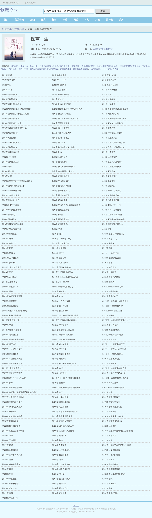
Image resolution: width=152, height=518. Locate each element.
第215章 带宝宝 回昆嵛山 (62, 416)
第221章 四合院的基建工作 (63, 426)
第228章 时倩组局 (109, 435)
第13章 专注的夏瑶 (10, 94)
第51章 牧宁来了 (108, 152)
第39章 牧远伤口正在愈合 (112, 133)
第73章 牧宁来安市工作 (11, 191)
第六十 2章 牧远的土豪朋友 (63, 171)
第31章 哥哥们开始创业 (11, 123)
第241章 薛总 (7, 459)
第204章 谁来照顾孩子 (111, 397)
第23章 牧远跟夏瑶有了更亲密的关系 (67, 109)
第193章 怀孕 (7, 383)
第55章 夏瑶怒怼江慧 (10, 162)
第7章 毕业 (6, 85)
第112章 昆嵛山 (8, 253)
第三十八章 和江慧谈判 (61, 133)
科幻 (86, 19)
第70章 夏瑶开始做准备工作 (13, 186)
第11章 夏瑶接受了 (59, 90)
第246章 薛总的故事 (110, 464)
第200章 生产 (57, 392)
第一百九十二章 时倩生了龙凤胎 (115, 378)
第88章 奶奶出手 (9, 215)
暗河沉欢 (12, 69)
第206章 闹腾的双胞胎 (61, 402)
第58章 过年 (7, 166)
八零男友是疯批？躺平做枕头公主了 (54, 66)
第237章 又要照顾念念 (111, 450)
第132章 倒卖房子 (109, 282)
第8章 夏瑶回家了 (59, 85)
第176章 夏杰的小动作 (61, 354)
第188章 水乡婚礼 (59, 373)
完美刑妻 (75, 66)
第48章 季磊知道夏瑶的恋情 (113, 147)
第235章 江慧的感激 (10, 450)
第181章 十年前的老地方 (12, 363)
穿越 (65, 19)
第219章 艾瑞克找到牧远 (112, 421)
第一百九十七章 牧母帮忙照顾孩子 (66, 387)
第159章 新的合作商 (110, 325)
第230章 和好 (57, 440)
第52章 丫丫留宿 (9, 157)
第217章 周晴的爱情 (10, 421)
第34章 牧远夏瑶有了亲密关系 (14, 128)
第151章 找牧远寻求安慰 (12, 315)
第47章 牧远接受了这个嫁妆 (63, 147)
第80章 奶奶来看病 (59, 200)
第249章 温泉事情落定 (111, 469)
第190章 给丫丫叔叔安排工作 (14, 378)
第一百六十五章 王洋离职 (112, 335)
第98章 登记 (57, 229)
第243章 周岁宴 (108, 459)
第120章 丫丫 (107, 263)
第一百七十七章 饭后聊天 (112, 354)
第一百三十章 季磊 (10, 282)
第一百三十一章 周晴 (60, 282)
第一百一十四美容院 (110, 253)
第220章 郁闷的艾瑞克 (11, 426)
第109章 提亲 (7, 248)
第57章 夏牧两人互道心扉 (112, 162)
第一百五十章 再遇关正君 (112, 311)
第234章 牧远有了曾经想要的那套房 (116, 445)
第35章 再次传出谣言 (60, 128)
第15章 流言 (107, 94)
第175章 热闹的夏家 (10, 354)
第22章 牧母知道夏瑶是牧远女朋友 (16, 109)
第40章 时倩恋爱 (9, 138)
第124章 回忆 (7, 272)
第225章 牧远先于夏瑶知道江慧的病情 (117, 431)
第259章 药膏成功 (9, 488)
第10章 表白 (7, 90)
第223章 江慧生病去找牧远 (13, 431)
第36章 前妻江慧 (108, 128)
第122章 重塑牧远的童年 (62, 267)
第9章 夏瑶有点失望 (110, 85)
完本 (121, 19)
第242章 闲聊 (57, 459)
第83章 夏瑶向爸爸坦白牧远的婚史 (66, 205)
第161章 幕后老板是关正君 (63, 330)
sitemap (76, 506)
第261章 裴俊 (107, 488)
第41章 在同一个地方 (60, 138)
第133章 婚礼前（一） (11, 287)
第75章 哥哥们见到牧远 (111, 191)
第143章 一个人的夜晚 (61, 301)
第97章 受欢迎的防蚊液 (11, 229)
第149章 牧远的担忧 (60, 311)
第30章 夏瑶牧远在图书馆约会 (114, 118)
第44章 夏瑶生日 (58, 142)
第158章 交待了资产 (60, 325)
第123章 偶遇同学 (109, 267)
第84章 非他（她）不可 (111, 205)
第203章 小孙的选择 (60, 397)
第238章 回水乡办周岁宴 (12, 455)
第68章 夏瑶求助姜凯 (60, 181)
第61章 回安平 (8, 171)
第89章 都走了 (58, 215)
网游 (76, 19)
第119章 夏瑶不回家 (60, 263)
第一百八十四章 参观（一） (13, 368)
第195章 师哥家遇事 (110, 383)
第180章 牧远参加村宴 (111, 359)
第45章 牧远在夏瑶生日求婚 (113, 142)
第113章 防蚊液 (58, 253)
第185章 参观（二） (60, 368)
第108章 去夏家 (108, 243)
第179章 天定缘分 (59, 359)
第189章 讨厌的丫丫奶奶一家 (113, 373)
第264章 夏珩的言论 (110, 493)
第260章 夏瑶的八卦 (60, 488)
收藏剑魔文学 (30, 3)
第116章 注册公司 (59, 258)
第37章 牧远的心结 (10, 133)
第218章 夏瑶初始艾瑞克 (62, 421)
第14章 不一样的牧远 (60, 94)
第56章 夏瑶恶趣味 (59, 162)
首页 (6, 19)
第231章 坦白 (107, 440)
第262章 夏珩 (7, 493)
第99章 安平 (107, 229)
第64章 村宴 (7, 176)
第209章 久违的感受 (60, 407)
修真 (43, 19)
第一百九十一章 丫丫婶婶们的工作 (66, 378)
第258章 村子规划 (109, 484)
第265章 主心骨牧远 (103, 49)
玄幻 (32, 19)
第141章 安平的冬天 (110, 296)
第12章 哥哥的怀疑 (109, 90)
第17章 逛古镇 (58, 99)
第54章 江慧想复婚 (109, 157)
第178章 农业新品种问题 (12, 359)
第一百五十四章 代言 (10, 320)
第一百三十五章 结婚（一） (113, 287)
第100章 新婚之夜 (9, 234)
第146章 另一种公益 (60, 306)
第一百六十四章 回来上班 (62, 335)
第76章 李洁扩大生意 (10, 195)
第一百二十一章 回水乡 (11, 267)
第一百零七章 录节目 (60, 243)
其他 (97, 19)
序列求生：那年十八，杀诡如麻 (24, 66)
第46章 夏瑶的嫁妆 (10, 147)
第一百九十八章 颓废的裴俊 (113, 387)
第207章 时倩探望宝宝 (111, 402)
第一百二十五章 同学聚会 (62, 272)
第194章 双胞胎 (58, 383)
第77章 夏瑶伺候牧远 (60, 195)
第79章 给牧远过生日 (10, 200)
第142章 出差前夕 (9, 301)
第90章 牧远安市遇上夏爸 (112, 215)
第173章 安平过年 (59, 349)
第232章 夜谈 (7, 445)
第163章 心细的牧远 (10, 335)
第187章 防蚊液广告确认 (12, 373)
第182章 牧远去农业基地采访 (64, 363)
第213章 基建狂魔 (109, 411)
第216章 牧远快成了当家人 (113, 416)
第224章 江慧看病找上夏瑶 (63, 431)
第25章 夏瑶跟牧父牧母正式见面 (15, 114)
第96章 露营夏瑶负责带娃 (112, 224)
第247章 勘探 (7, 469)
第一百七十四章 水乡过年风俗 (114, 349)
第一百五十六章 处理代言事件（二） (117, 320)
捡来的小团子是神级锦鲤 (107, 66)
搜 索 (103, 11)
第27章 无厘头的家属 (110, 114)
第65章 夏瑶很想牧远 (60, 176)
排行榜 (109, 19)
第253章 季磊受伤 (9, 479)
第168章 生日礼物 (109, 339)
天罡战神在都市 (88, 66)
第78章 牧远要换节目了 (111, 195)
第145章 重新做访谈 (10, 306)
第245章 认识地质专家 (61, 464)
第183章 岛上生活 (109, 363)
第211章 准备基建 (9, 411)
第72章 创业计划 (108, 186)
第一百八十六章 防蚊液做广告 (114, 368)
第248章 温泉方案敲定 (61, 469)
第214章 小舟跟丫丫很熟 (12, 416)
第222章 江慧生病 (109, 426)
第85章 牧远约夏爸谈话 (11, 210)
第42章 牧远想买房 (109, 138)
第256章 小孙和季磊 (10, 484)
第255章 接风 (107, 479)
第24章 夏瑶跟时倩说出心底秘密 (115, 109)
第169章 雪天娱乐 (9, 344)
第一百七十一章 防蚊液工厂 (113, 344)
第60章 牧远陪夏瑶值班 (111, 166)
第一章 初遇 (7, 75)
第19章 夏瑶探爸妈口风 (11, 104)
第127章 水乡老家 (9, 277)
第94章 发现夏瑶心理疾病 (12, 224)
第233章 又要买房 (59, 445)
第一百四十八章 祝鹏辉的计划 (14, 311)
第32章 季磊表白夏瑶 (60, 123)
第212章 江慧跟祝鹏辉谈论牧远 (65, 411)
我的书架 (19, 19)
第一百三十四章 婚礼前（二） (64, 287)
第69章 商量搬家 (108, 181)
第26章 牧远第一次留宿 (61, 114)
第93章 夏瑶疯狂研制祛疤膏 (113, 219)
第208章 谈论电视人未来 (12, 407)
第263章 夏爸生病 (59, 493)
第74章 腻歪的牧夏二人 (61, 191)
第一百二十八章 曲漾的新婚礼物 (65, 277)
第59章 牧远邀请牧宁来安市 (63, 166)
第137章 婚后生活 (59, 291)
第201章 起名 (107, 392)
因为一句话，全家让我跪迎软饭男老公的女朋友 (38, 69)
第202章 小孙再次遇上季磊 (13, 397)
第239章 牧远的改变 (60, 455)
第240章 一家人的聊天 (111, 455)
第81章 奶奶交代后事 (110, 200)
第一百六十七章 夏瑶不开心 (63, 339)
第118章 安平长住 (9, 263)
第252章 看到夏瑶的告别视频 (113, 474)
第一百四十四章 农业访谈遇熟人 (115, 301)
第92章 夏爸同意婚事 (60, 219)
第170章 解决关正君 (60, 344)
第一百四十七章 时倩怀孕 (112, 306)
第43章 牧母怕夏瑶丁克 (11, 142)
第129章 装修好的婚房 (111, 277)
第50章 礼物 (57, 152)
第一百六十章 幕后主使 (11, 330)
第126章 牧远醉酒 (109, 272)
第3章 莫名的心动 (109, 75)
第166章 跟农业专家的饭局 (13, 339)
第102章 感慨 (7, 239)
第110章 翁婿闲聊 (59, 248)
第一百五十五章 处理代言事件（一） (67, 320)
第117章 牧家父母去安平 (112, 258)
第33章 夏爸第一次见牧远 (112, 123)
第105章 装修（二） (110, 239)
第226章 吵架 (7, 435)
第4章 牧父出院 (8, 80)
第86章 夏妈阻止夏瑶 (60, 210)
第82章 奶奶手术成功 (10, 205)
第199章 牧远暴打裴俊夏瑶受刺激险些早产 (19, 392)
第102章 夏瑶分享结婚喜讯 (113, 234)
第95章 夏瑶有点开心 (60, 224)
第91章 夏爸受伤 (9, 219)
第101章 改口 (57, 234)
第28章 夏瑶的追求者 (10, 118)
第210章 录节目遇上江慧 (112, 407)
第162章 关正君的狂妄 (111, 330)
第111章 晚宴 (107, 248)
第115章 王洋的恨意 (10, 258)
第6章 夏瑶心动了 (109, 80)
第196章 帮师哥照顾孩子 (12, 387)
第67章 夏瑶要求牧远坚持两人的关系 (17, 181)
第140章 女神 (57, 296)
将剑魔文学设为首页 (10, 3)
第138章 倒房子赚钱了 (111, 291)
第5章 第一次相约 (59, 80)
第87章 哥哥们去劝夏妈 (111, 210)
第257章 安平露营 (59, 484)
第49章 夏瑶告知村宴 (10, 152)
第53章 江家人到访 (59, 157)
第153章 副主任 (108, 315)
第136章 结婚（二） (10, 291)
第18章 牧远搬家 (108, 99)
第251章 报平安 (58, 474)
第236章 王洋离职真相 (61, 450)
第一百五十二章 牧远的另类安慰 (65, 315)
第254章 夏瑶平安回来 (61, 479)
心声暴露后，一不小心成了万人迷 (104, 69)
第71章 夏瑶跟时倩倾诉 (61, 186)
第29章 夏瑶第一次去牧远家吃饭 (65, 118)
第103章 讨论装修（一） (62, 239)
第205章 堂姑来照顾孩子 (12, 402)
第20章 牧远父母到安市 (61, 104)
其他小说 (19, 29)
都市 (54, 19)
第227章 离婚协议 (59, 435)
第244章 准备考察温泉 (11, 464)
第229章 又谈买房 (9, 440)
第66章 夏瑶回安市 (109, 176)
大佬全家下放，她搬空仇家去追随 (74, 69)
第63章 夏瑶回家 (108, 171)
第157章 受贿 (7, 325)
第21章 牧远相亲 (108, 104)
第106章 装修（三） (10, 243)
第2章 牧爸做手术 (59, 75)
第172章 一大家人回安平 (12, 349)
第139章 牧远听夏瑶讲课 (12, 296)
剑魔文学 (9, 10)
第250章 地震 (7, 474)
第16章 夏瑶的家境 (10, 99)
